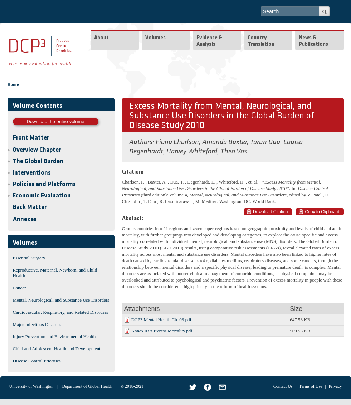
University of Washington (31, 386)
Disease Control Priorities (37, 360)
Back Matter (30, 207)
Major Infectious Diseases (37, 324)
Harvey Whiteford (191, 151)
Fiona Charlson (177, 142)
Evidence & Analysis (209, 41)
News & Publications (313, 41)
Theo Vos (233, 151)
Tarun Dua (265, 142)
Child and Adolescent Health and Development (57, 348)
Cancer (19, 288)
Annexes (24, 219)
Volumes (155, 38)
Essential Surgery (29, 257)
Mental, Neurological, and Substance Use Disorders (61, 300)
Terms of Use (310, 386)
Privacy (335, 386)
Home (13, 85)
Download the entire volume (55, 121)
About (101, 38)
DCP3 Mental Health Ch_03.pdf (161, 319)
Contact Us (283, 386)
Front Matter (31, 138)
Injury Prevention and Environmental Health (54, 336)
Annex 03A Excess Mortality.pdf (161, 330)
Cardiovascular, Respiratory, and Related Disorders (60, 312)
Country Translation (261, 41)
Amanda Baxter (224, 142)
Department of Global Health (87, 386)
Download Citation (270, 211)
